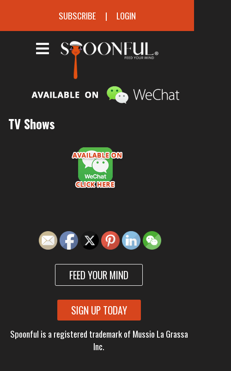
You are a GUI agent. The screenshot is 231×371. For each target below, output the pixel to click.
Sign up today (99, 310)
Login (126, 15)
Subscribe (77, 15)
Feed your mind (98, 275)
